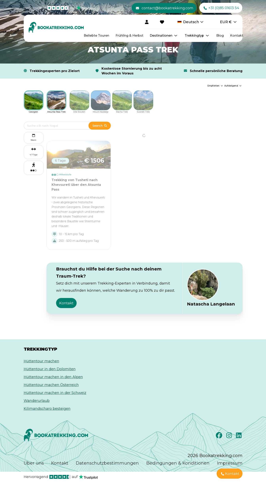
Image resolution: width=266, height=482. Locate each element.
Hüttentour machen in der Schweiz (55, 393)
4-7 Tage (34, 155)
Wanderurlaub (37, 401)
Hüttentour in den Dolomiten (50, 369)
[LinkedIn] (239, 436)
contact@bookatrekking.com (164, 8)
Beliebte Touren (96, 35)
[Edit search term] (60, 126)
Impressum (230, 463)
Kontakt (236, 35)
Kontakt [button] (66, 303)
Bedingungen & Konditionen (178, 463)
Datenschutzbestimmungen (107, 463)
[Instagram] (229, 436)
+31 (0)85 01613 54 (221, 8)
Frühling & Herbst (129, 35)
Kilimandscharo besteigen (47, 408)
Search (99, 125)
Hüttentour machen (41, 361)
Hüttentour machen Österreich (51, 385)
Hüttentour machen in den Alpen (53, 377)
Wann (33, 137)
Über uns (34, 463)
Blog (220, 35)
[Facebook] (219, 436)
